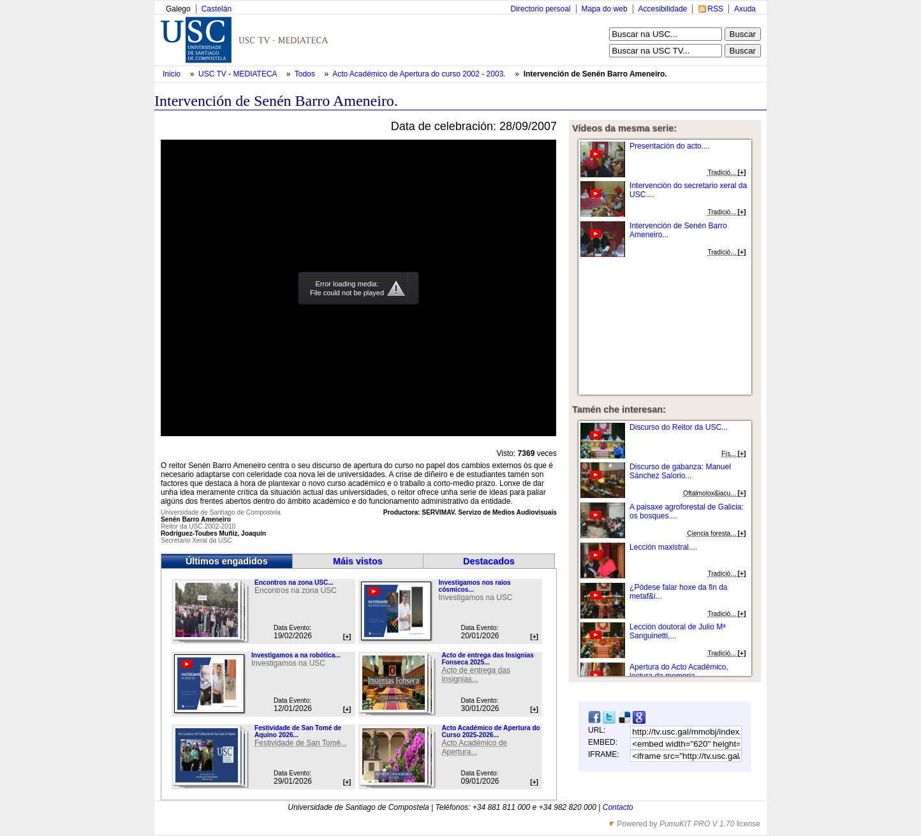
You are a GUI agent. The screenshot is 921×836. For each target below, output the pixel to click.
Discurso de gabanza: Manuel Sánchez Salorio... (680, 471)
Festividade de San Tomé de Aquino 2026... (297, 731)
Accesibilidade (663, 8)
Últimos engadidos (227, 561)
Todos (306, 74)
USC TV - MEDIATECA (238, 74)
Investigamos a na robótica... (296, 655)
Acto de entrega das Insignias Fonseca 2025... (487, 659)
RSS (715, 8)
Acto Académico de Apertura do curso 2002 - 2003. (420, 74)
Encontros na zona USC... (294, 582)
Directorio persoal (540, 8)
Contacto (618, 807)
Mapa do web (605, 8)
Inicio (172, 74)
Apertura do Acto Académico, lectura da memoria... (679, 671)
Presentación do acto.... (670, 146)
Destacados (489, 561)
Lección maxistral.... (663, 547)
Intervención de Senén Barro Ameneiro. (595, 74)
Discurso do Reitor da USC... (679, 427)
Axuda (745, 8)
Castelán (217, 8)
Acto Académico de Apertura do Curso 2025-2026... (490, 731)
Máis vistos (358, 561)
